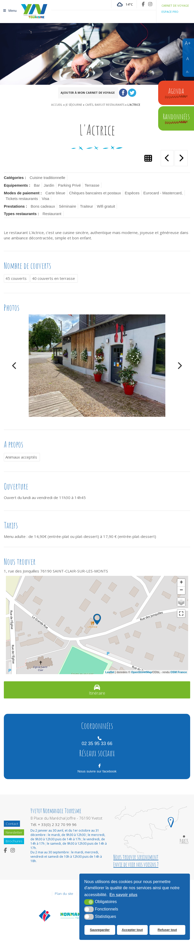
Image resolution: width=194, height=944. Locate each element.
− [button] (181, 590)
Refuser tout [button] (167, 930)
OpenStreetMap (141, 672)
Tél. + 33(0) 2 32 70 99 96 (53, 824)
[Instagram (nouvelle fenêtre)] (150, 4)
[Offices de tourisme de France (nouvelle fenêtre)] (45, 915)
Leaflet (109, 672)
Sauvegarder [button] (100, 930)
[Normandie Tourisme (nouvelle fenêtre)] (75, 915)
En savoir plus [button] (123, 895)
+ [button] (181, 583)
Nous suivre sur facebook (97, 771)
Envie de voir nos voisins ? (135, 864)
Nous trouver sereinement (135, 857)
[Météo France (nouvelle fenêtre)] (124, 4)
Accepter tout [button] (132, 930)
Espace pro (169, 12)
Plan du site (64, 893)
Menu (10, 9)
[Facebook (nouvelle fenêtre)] (143, 4)
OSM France (178, 672)
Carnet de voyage (175, 5)
